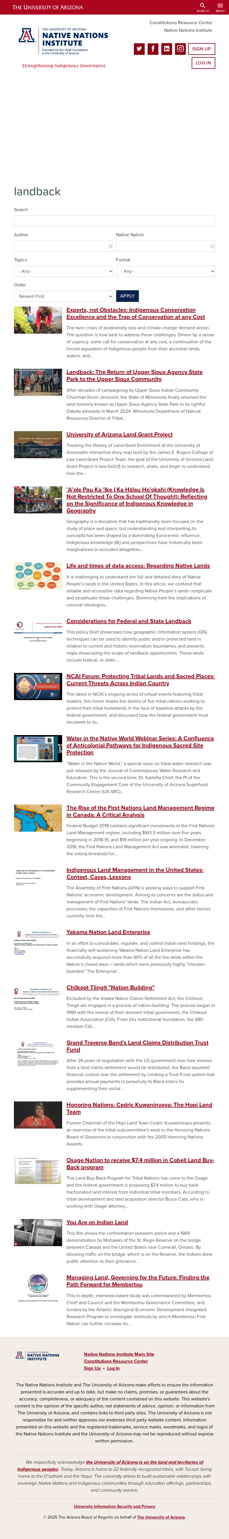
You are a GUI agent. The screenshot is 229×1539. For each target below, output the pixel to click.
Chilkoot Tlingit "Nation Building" (111, 987)
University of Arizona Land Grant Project (120, 434)
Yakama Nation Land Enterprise (108, 932)
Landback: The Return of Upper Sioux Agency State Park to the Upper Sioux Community (135, 376)
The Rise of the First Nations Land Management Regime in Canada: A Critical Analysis (140, 812)
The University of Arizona (161, 1517)
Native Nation (130, 235)
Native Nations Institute (188, 30)
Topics (20, 260)
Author (21, 235)
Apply (127, 296)
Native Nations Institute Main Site (119, 1354)
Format (123, 260)
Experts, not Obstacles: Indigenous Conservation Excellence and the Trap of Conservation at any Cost (136, 314)
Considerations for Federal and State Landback (129, 621)
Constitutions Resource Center (181, 23)
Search (21, 210)
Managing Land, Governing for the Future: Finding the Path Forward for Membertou (138, 1281)
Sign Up (201, 49)
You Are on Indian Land (97, 1222)
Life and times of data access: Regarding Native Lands (138, 565)
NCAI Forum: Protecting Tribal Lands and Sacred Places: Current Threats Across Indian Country (141, 680)
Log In (203, 63)
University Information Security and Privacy (114, 1506)
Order (20, 285)
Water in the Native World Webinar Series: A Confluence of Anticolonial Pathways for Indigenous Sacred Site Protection (140, 745)
